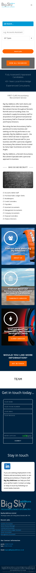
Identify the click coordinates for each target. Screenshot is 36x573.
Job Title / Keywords (9, 29)
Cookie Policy (25, 571)
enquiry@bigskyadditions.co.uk (14, 550)
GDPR (32, 571)
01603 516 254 (8, 546)
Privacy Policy (17, 571)
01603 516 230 (9, 544)
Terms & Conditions (7, 571)
